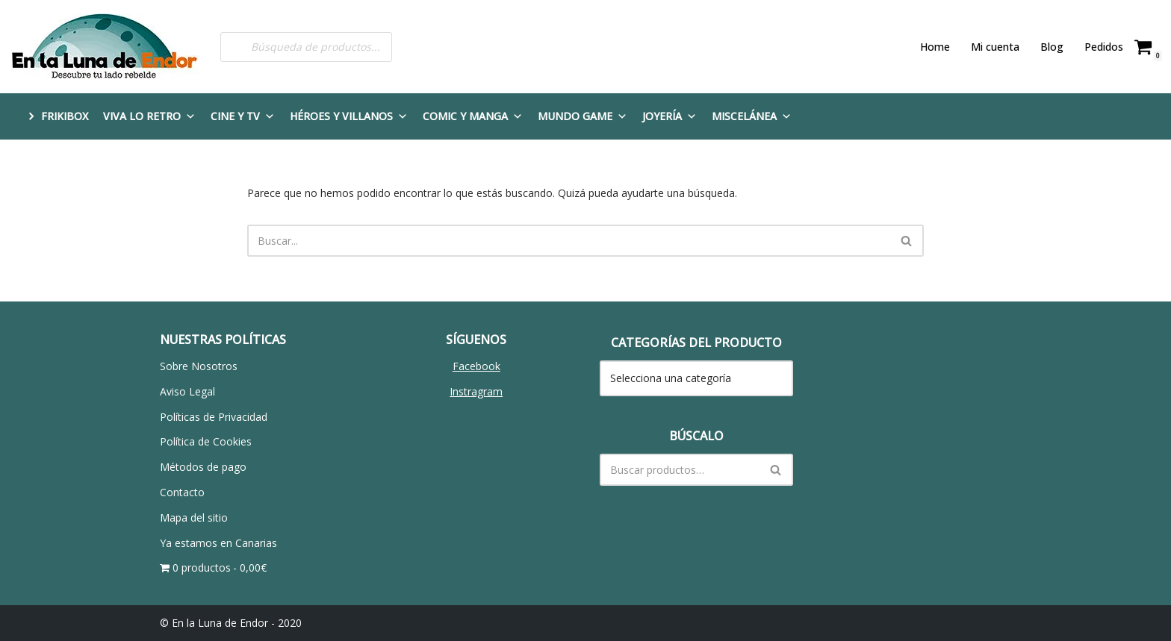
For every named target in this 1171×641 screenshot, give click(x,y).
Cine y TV (243, 116)
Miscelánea (752, 116)
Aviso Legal (187, 391)
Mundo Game (582, 116)
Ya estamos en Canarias (218, 543)
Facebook (476, 366)
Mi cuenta (995, 47)
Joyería (669, 116)
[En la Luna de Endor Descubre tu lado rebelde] (104, 46)
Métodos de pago (203, 467)
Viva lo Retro (149, 116)
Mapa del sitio (194, 517)
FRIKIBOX (64, 116)
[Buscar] (568, 241)
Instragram (476, 391)
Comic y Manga (473, 116)
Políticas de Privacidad (213, 417)
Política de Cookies (206, 441)
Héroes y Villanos (349, 116)
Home (935, 47)
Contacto (182, 492)
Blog (1051, 47)
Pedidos (1103, 47)
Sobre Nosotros (198, 366)
